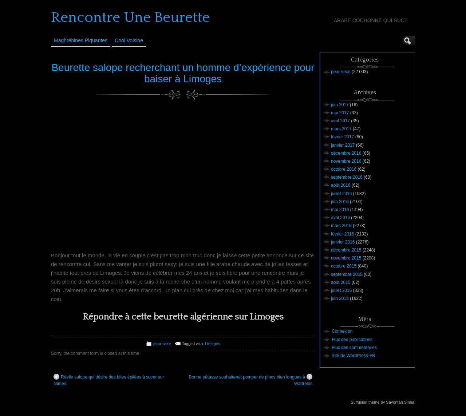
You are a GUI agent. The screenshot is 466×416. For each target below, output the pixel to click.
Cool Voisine (129, 40)
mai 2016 (340, 209)
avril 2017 (340, 120)
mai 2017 (340, 112)
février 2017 (342, 136)
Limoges (212, 343)
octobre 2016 (343, 169)
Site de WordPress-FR (353, 355)
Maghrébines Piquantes (80, 40)
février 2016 (342, 234)
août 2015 (340, 282)
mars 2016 (341, 225)
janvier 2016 (343, 242)
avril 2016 (340, 217)
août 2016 (340, 185)
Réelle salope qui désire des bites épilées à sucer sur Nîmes (109, 380)
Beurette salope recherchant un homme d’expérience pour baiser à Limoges (182, 73)
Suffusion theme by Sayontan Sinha (382, 402)
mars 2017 (341, 128)
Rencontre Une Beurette (130, 17)
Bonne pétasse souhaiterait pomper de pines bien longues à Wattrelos (250, 380)
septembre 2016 (347, 177)
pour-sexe (162, 343)
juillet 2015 (341, 290)
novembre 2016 (346, 161)
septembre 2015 (347, 274)
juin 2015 (340, 298)
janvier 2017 (343, 145)
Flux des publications (352, 339)
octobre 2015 (343, 266)
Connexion (342, 331)
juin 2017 (340, 104)
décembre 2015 (346, 250)
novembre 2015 (346, 258)
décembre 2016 (346, 153)
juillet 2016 (341, 193)
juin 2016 (340, 201)
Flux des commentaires (354, 347)
